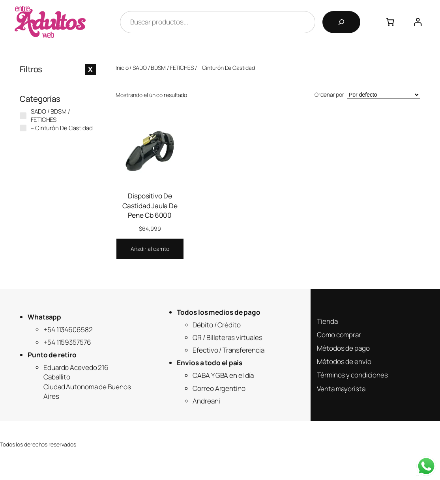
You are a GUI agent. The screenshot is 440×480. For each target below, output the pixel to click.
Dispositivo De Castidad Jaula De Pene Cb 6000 (150, 205)
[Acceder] (418, 22)
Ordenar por (329, 94)
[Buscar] (341, 22)
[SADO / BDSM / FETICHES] (23, 115)
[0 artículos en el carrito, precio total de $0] (390, 22)
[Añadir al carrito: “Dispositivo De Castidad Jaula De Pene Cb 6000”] (149, 249)
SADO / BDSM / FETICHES (163, 67)
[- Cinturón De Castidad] (23, 128)
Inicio (122, 67)
